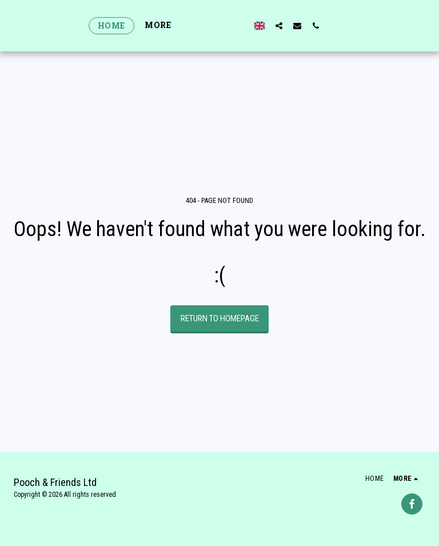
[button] (299, 25)
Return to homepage (220, 318)
